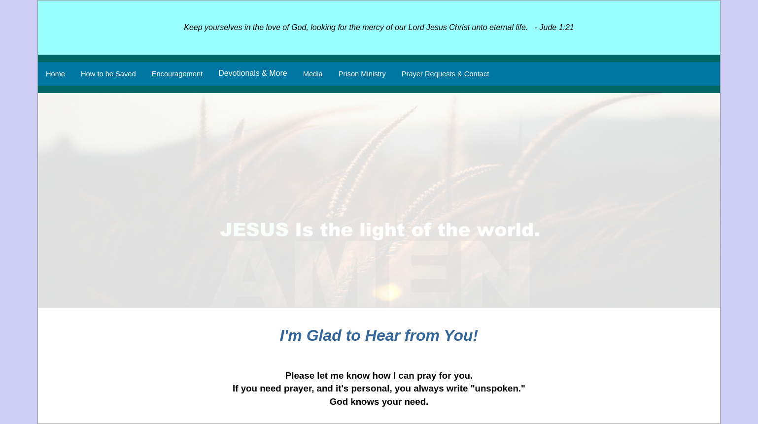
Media (313, 74)
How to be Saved (108, 74)
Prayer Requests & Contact (445, 74)
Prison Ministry (362, 74)
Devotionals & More (252, 73)
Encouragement (177, 74)
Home (55, 74)
